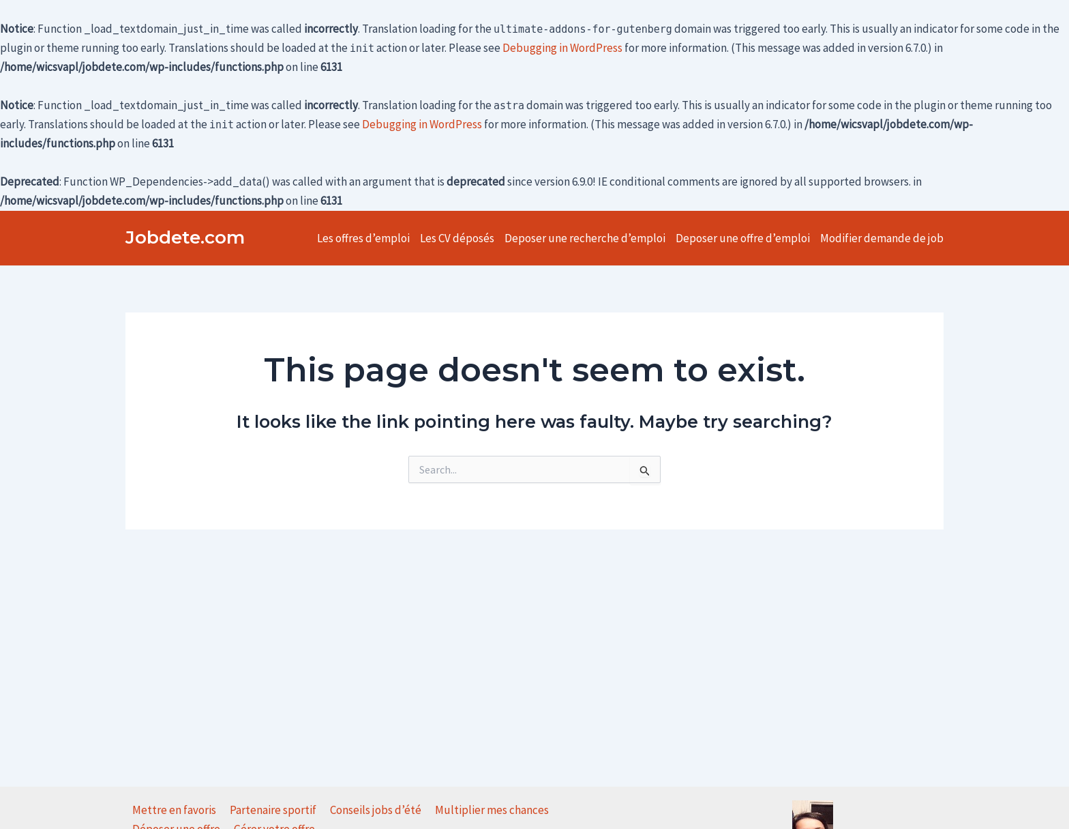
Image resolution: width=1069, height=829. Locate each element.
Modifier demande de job (882, 238)
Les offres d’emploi (363, 238)
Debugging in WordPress (562, 47)
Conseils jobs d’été (375, 809)
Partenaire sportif (273, 809)
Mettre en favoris (174, 809)
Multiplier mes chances (492, 809)
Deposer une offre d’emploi (743, 238)
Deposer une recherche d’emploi (585, 238)
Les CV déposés (457, 238)
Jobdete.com (185, 237)
